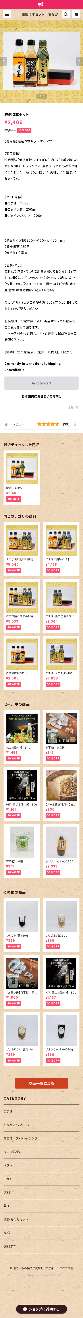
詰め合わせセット (16, 1219)
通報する (73, 407)
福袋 (7, 1233)
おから (8, 1179)
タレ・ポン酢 (12, 1152)
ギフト (8, 1165)
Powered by (41, 1275)
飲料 (7, 1192)
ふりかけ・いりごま (16, 1125)
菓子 (7, 1206)
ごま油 (8, 1111)
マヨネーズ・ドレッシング (21, 1138)
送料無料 (10, 1246)
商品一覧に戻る (41, 1083)
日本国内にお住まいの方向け (42, 396)
